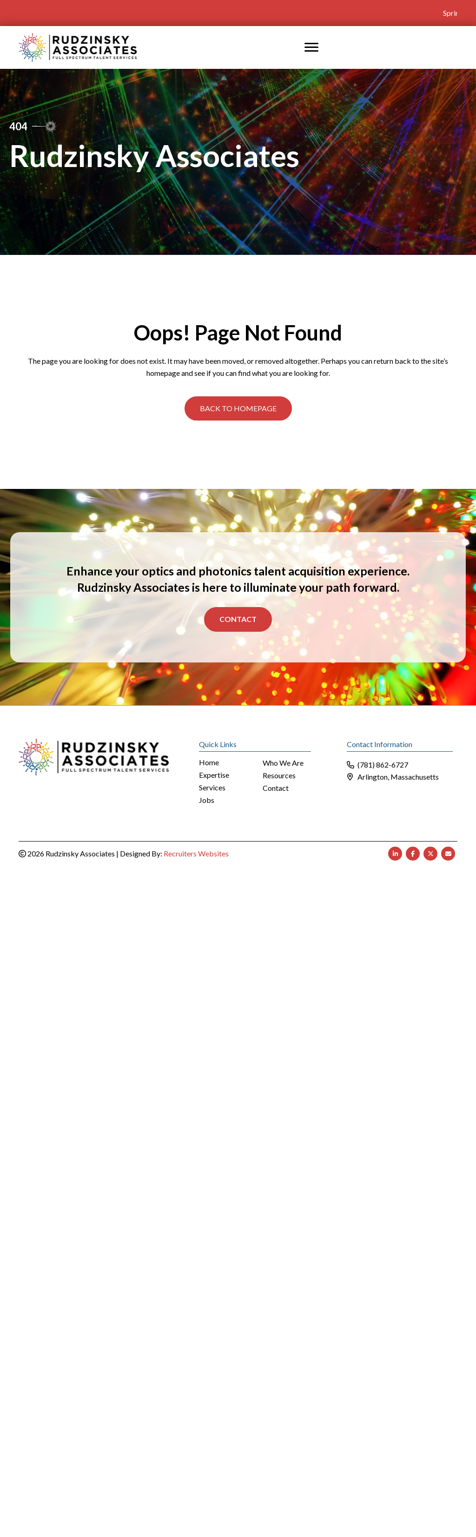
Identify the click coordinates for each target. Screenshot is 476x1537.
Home (209, 762)
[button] (238, 408)
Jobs (206, 800)
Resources (279, 775)
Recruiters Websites (196, 853)
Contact (238, 619)
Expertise (214, 775)
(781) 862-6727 (382, 764)
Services (212, 787)
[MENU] (311, 47)
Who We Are (283, 763)
